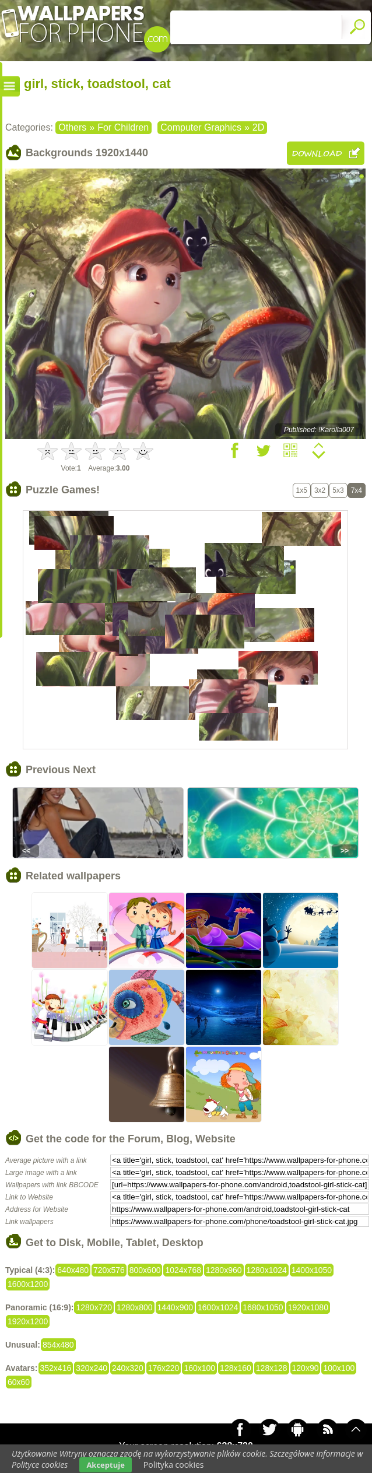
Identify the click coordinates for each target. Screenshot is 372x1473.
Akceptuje (105, 1465)
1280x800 (135, 1307)
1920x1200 (28, 1321)
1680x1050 (263, 1307)
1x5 (301, 490)
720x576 (109, 1270)
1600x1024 (218, 1307)
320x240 (91, 1368)
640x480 (73, 1270)
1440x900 (175, 1307)
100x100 (339, 1368)
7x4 (356, 490)
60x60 (19, 1382)
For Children (123, 127)
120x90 (305, 1368)
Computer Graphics (200, 127)
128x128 (271, 1368)
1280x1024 (267, 1270)
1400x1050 (312, 1270)
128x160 (235, 1368)
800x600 (145, 1270)
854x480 (58, 1344)
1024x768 (183, 1270)
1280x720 (94, 1307)
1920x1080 (308, 1307)
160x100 (199, 1368)
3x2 (319, 490)
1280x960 (224, 1270)
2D (258, 127)
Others (72, 127)
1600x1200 (28, 1284)
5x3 (337, 490)
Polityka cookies (173, 1464)
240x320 (127, 1368)
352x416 (56, 1368)
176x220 (164, 1368)
